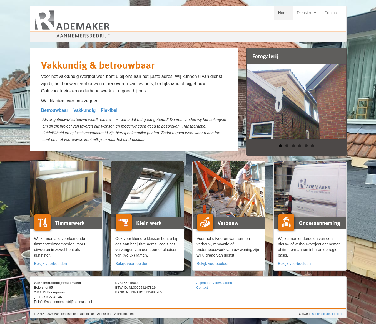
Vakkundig (84, 110)
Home (283, 13)
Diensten (306, 13)
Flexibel (109, 110)
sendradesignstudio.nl (327, 313)
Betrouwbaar (54, 110)
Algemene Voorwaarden (214, 283)
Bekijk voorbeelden (50, 263)
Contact (331, 13)
